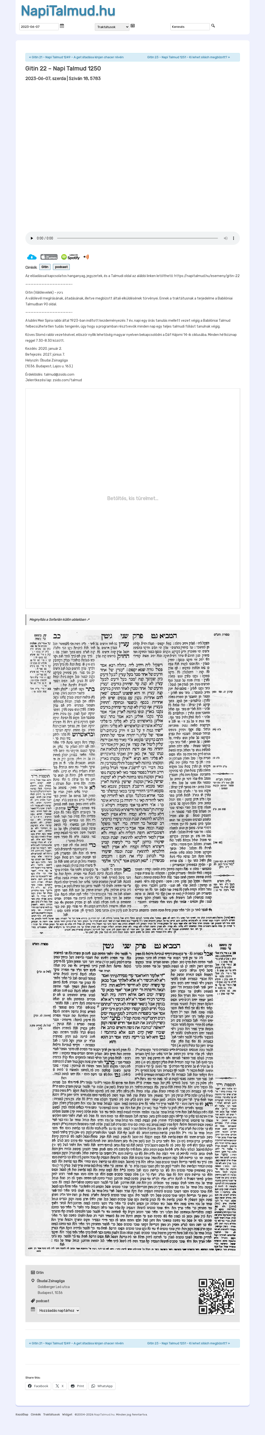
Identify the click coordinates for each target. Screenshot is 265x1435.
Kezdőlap (22, 1414)
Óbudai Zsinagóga (51, 1281)
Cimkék (36, 1414)
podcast (61, 267)
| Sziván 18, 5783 (63, 78)
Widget (67, 1414)
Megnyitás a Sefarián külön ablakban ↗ (59, 620)
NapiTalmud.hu (67, 11)
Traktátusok (51, 1414)
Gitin (44, 267)
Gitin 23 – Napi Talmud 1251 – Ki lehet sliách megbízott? (188, 57)
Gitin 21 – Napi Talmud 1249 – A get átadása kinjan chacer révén (76, 57)
